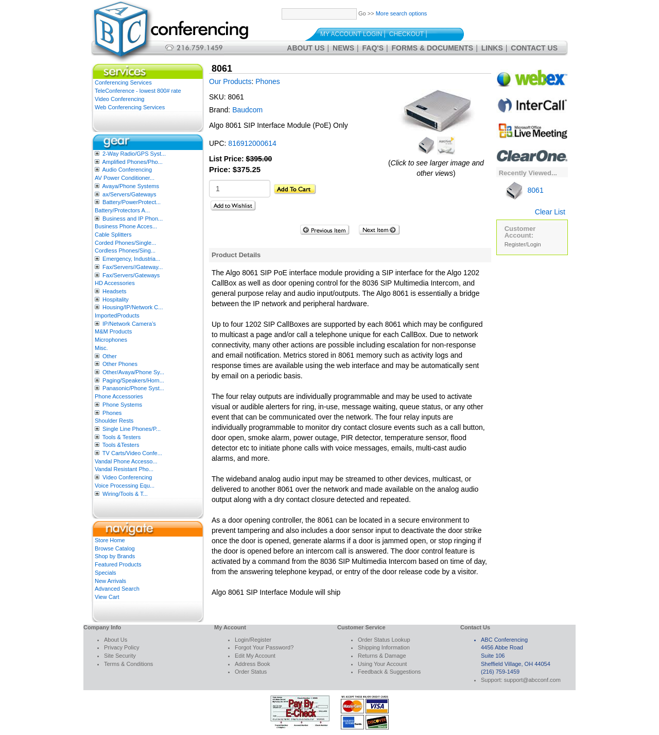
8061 (524, 190)
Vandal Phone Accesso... (126, 461)
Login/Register (253, 640)
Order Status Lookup (384, 640)
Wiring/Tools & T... (125, 494)
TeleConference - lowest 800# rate (138, 91)
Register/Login (523, 244)
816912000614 (252, 143)
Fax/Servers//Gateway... (132, 267)
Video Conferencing (119, 99)
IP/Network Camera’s (129, 324)
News (343, 48)
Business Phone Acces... (126, 226)
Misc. (101, 348)
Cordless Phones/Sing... (125, 250)
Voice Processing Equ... (124, 485)
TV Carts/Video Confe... (132, 453)
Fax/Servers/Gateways (131, 275)
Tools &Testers (121, 445)
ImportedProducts (117, 315)
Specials (105, 573)
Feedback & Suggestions (389, 672)
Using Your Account (382, 664)
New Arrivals (110, 581)
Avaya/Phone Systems (130, 186)
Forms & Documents (433, 48)
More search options (401, 13)
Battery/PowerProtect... (131, 202)
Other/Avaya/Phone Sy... (133, 372)
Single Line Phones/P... (131, 429)
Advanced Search (117, 589)
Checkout (406, 34)
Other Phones (119, 364)
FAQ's (373, 48)
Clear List (550, 212)
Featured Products (118, 564)
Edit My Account (255, 656)
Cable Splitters (113, 234)
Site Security (120, 656)
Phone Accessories (119, 396)
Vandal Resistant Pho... (124, 469)
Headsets (114, 291)
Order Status (251, 672)
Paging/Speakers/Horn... (133, 380)
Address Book (252, 664)
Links (492, 48)
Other (109, 356)
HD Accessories (115, 283)
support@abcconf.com (532, 680)
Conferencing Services (123, 82)
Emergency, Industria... (131, 259)
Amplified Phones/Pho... (132, 162)
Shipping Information (384, 647)
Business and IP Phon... (132, 218)
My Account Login (351, 34)
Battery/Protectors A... (122, 210)
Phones (112, 413)
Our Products (230, 81)
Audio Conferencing (127, 169)
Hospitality (115, 299)
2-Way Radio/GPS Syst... (134, 154)
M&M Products (113, 331)
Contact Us (534, 48)
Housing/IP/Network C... (132, 307)
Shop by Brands (115, 556)
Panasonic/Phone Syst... (133, 388)
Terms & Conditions (128, 664)
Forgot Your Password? (264, 647)
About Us (305, 48)
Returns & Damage (382, 656)
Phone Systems (122, 405)
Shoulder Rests (114, 420)
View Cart (107, 597)
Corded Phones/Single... (125, 243)
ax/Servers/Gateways (129, 194)
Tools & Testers (121, 437)
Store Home (110, 540)
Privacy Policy (121, 647)
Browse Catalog (115, 548)
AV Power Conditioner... (124, 178)
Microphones (111, 340)
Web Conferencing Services (130, 107)
